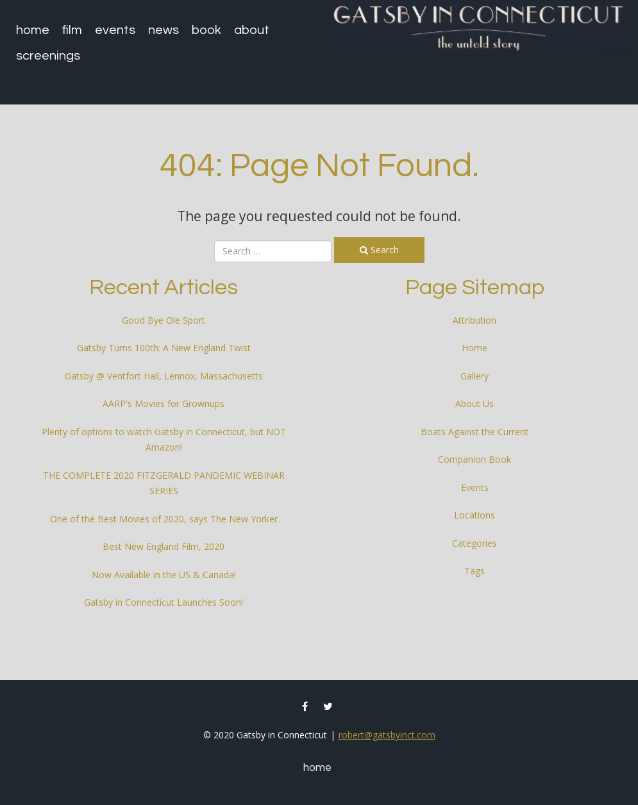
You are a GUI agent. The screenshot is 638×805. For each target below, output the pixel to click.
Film (72, 30)
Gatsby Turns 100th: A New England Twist (164, 348)
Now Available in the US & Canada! (164, 574)
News (163, 30)
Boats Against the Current (474, 432)
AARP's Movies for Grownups (163, 403)
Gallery (474, 376)
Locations (474, 515)
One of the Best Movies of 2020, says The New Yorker (164, 519)
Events (115, 30)
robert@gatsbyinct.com (387, 735)
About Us (474, 403)
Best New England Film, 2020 (163, 546)
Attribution (474, 320)
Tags (474, 571)
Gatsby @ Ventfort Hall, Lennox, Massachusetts (164, 376)
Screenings (48, 55)
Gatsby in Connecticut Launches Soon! (163, 602)
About (251, 30)
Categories (474, 543)
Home (32, 30)
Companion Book (474, 459)
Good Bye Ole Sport (163, 320)
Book (206, 30)
